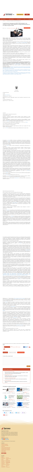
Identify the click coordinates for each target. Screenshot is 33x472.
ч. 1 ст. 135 (17, 42)
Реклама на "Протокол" (4, 444)
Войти (27, 14)
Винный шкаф (7, 457)
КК (27, 122)
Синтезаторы (2, 461)
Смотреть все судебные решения (26, 386)
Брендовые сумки (8, 464)
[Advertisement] (17, 6)
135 (6, 127)
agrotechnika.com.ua (3, 462)
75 (8, 140)
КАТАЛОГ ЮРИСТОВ (8, 380)
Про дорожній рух (13, 274)
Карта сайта (3, 446)
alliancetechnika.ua (3, 458)
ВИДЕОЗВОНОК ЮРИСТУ (8, 374)
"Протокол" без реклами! (4, 445)
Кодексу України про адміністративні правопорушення (13, 273)
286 (26, 122)
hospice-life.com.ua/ (8, 460)
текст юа (2, 465)
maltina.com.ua (7, 465)
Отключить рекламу (21, 352)
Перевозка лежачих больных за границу (8, 462)
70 (9, 175)
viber (23, 412)
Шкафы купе (7, 463)
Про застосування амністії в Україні (19, 298)
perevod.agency (2, 463)
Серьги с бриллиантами (2, 457)
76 (8, 141)
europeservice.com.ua (3, 464)
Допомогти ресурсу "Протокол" (5, 449)
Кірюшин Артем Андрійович (12, 28)
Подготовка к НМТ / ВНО (8, 458)
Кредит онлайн (3, 450)
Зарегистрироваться (19, 14)
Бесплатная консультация (9, 371)
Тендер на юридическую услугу (5, 447)
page (5, 412)
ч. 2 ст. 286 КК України (23, 42)
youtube (5, 415)
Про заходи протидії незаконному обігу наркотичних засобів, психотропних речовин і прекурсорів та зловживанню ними (16, 274)
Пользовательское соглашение (5, 448)
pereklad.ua (7, 459)
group (11, 412)
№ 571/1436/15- (7, 94)
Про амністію (17, 177)
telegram (18, 412)
